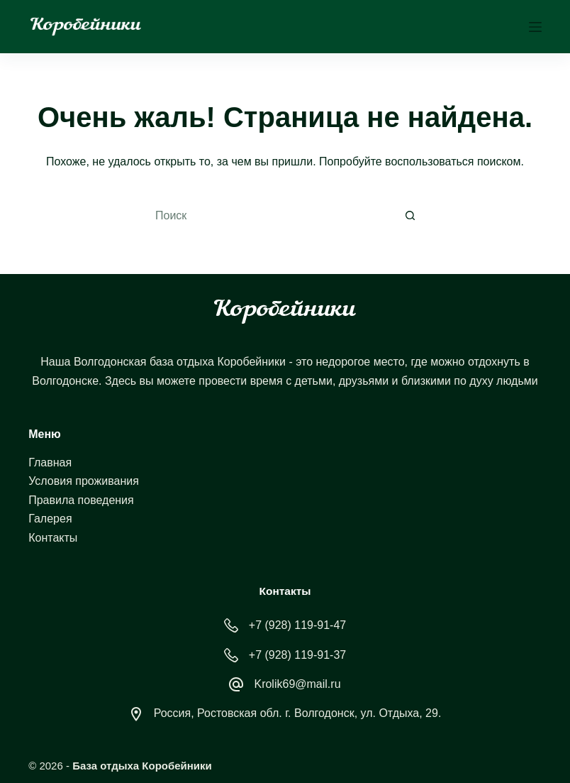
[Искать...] (269, 215)
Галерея (50, 519)
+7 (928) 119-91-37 (297, 655)
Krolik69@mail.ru (297, 684)
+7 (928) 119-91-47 (297, 625)
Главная (50, 462)
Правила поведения (81, 500)
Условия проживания (83, 481)
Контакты (52, 538)
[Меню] (535, 27)
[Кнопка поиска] (411, 215)
